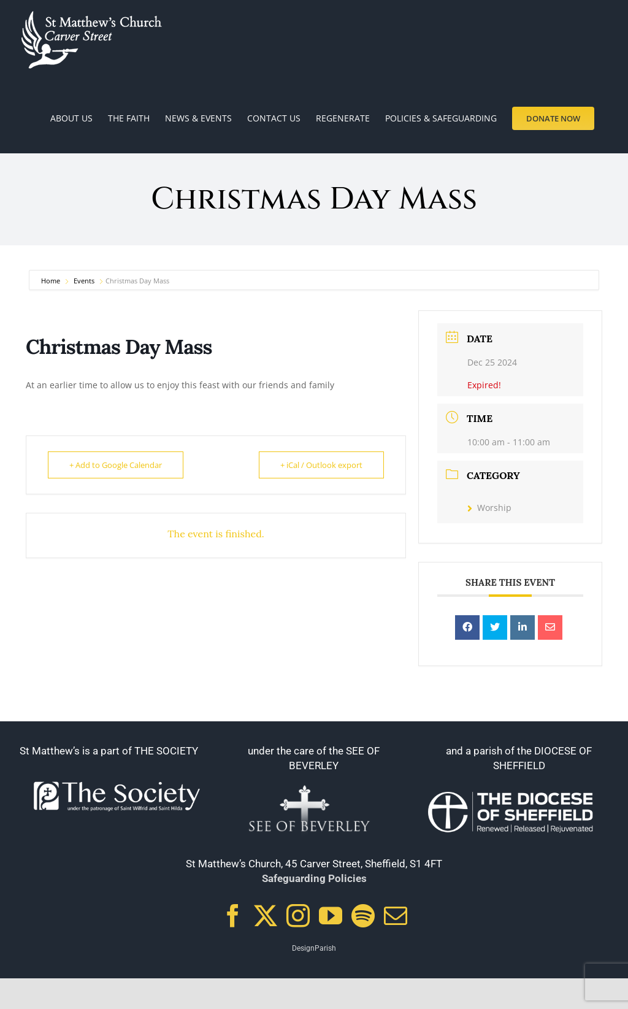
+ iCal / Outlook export (321, 464)
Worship (489, 507)
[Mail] (395, 915)
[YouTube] (330, 915)
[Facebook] (233, 915)
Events (84, 280)
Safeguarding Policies (314, 878)
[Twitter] (265, 915)
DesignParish (314, 948)
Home (51, 280)
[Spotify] (363, 915)
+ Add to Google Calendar (115, 464)
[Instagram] (298, 915)
